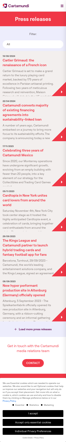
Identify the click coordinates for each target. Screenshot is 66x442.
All (8, 44)
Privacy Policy (9, 400)
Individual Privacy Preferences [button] (33, 430)
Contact (33, 363)
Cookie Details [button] (28, 437)
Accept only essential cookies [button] (33, 421)
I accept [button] (33, 412)
